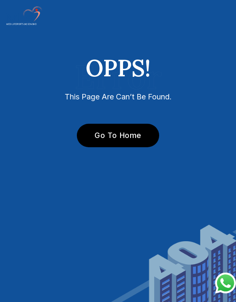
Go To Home (113, 135)
